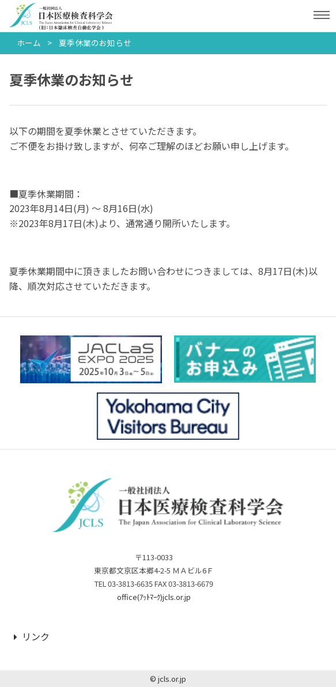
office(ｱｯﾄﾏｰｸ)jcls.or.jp (154, 596)
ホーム (29, 42)
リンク (32, 636)
